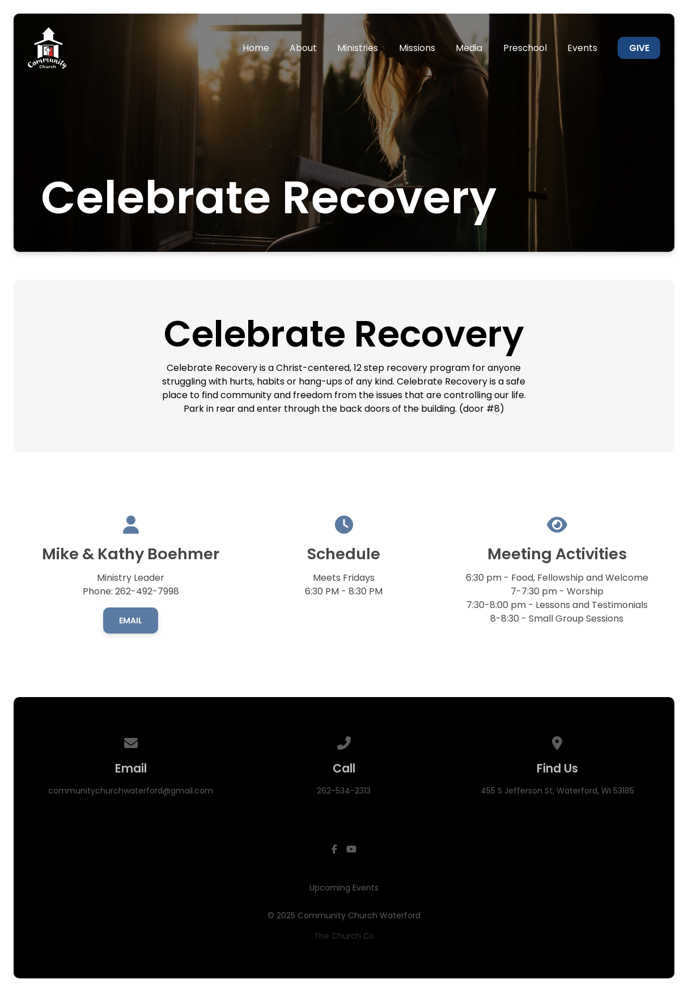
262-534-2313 (344, 790)
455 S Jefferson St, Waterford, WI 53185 (557, 790)
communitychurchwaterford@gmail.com (130, 790)
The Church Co (344, 936)
